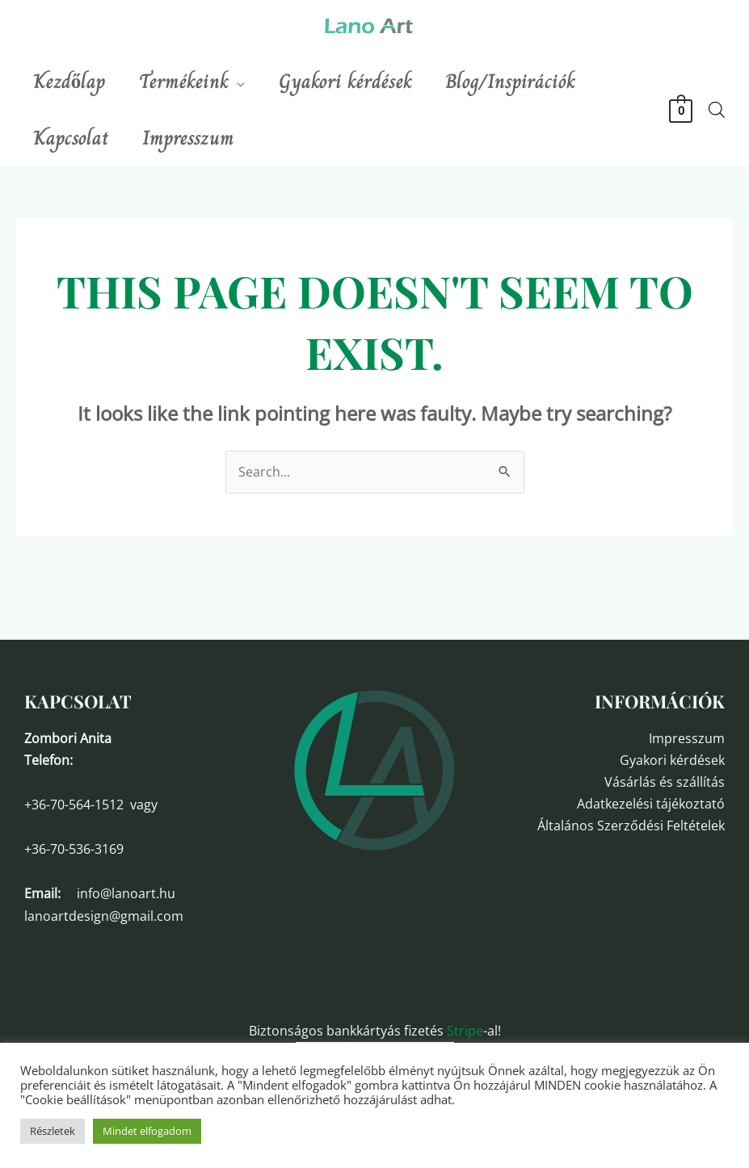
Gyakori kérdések (672, 760)
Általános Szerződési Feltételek (631, 825)
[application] (247, 81)
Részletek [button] (52, 1131)
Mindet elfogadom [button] (147, 1131)
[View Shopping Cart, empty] (680, 110)
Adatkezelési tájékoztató (651, 804)
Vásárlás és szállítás (664, 782)
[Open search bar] (717, 109)
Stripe (465, 1031)
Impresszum (687, 738)
